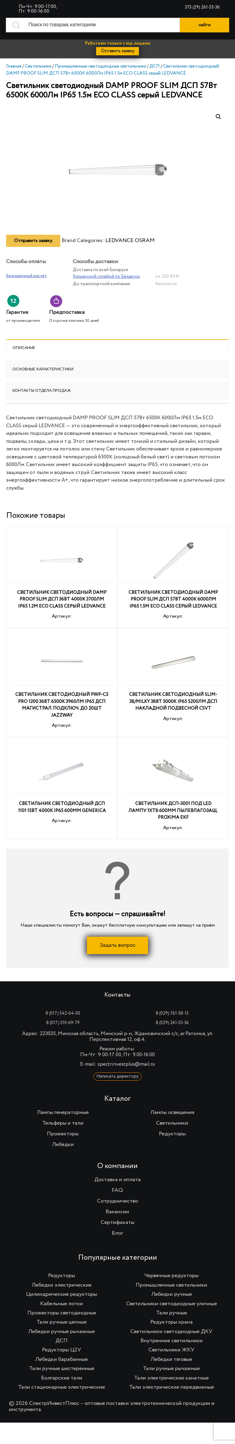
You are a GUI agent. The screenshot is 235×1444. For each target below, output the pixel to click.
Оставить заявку (117, 51)
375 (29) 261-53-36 (202, 7)
